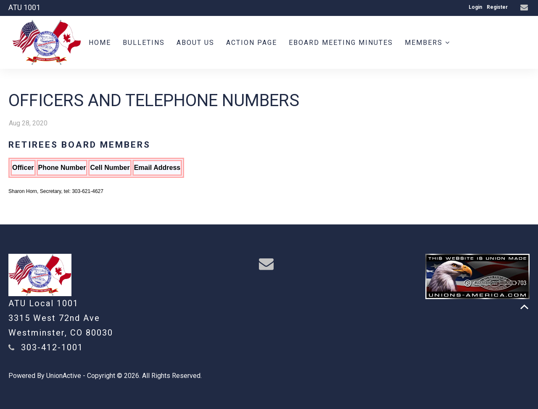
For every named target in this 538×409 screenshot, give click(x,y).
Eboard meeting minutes (341, 43)
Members (427, 43)
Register (497, 7)
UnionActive (63, 376)
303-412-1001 (52, 347)
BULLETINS (144, 43)
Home (100, 43)
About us (195, 43)
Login (475, 7)
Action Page (251, 43)
